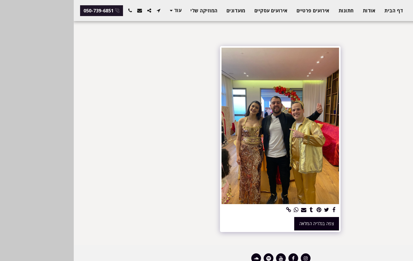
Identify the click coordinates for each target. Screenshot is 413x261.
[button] (84, 10)
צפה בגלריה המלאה (242, 223)
